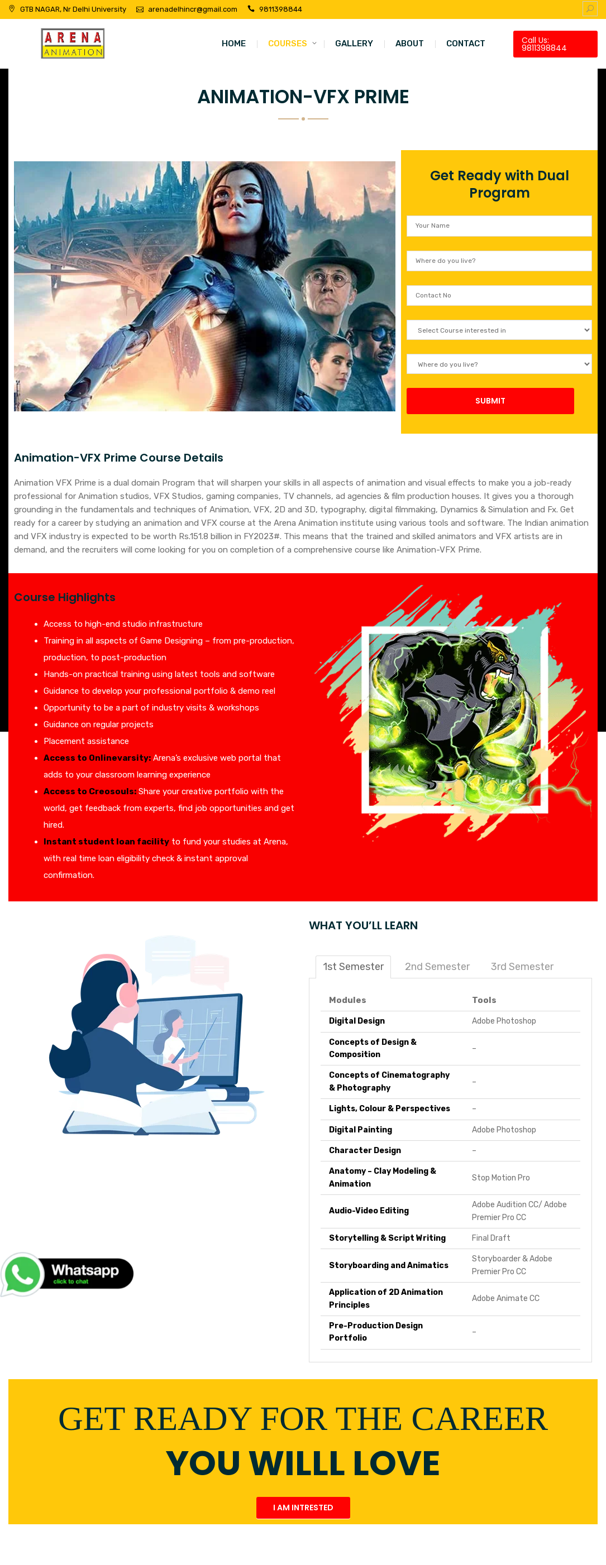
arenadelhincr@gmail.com (192, 9)
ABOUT (409, 44)
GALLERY (354, 44)
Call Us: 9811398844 (544, 44)
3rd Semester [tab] (522, 967)
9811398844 (280, 9)
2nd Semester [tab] (437, 967)
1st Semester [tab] (353, 967)
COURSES (287, 44)
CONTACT (465, 44)
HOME (234, 44)
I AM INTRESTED (303, 1507)
